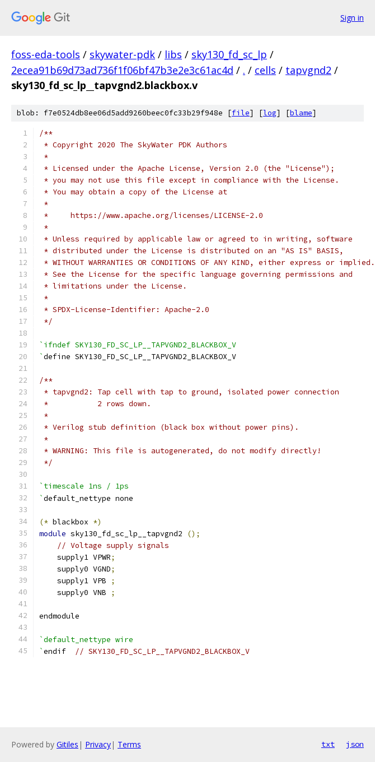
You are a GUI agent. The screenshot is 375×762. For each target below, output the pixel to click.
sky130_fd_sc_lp (229, 54)
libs (173, 54)
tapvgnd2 (308, 70)
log (269, 113)
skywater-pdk (122, 54)
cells (265, 70)
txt (328, 744)
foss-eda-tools (45, 54)
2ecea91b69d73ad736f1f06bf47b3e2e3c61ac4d (122, 70)
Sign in (352, 17)
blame (301, 113)
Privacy (98, 744)
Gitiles (67, 744)
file (241, 113)
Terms (129, 744)
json (355, 744)
